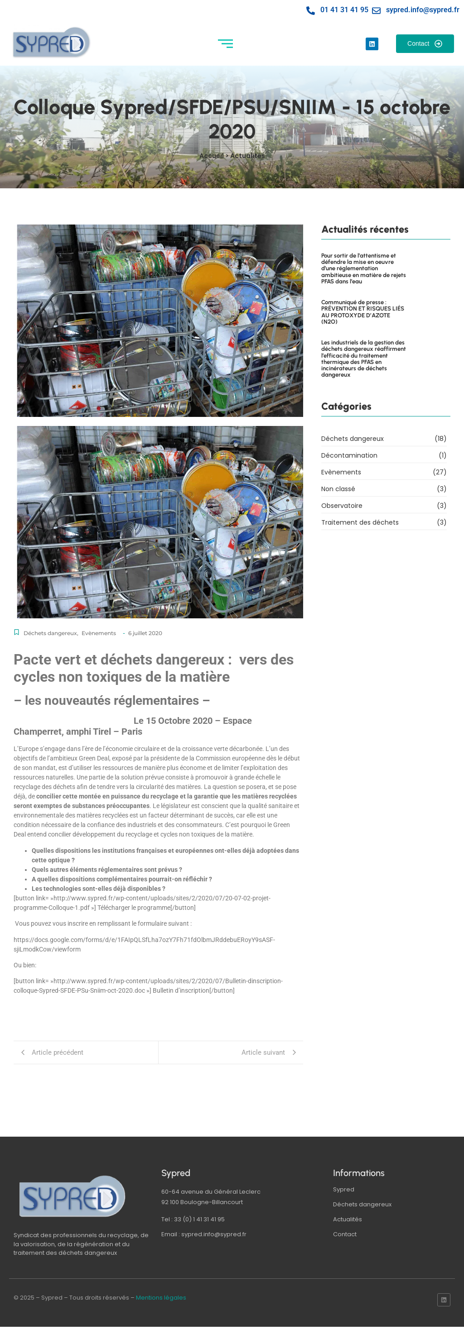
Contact (345, 1234)
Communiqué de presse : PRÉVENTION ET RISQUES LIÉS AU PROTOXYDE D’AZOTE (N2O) (362, 312)
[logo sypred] (72, 1196)
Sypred (343, 1189)
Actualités (347, 1219)
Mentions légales (161, 1297)
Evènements (99, 633)
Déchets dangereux (51, 633)
